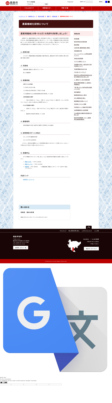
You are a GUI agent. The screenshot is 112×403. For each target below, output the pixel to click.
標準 (87, 2)
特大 (92, 2)
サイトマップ (63, 231)
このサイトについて (87, 231)
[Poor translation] (5, 383)
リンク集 (96, 231)
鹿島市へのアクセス (91, 249)
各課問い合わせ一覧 (20, 248)
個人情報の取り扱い (74, 231)
